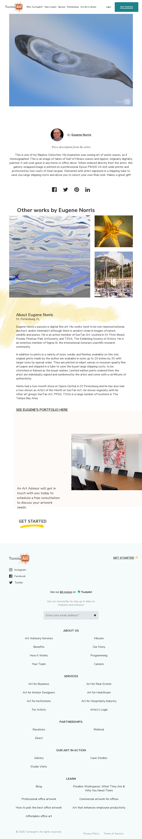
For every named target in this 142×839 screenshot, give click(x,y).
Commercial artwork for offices (99, 799)
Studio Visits (39, 767)
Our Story (99, 647)
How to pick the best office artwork (39, 808)
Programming (98, 655)
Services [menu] (61, 7)
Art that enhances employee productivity (98, 808)
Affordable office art (39, 816)
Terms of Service (113, 833)
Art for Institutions (39, 701)
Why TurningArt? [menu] (35, 7)
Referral (99, 730)
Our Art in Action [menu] (88, 7)
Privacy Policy (91, 833)
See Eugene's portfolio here (42, 410)
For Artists (39, 710)
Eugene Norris (81, 135)
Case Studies (98, 758)
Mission (99, 638)
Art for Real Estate (98, 684)
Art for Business (38, 684)
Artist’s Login (99, 710)
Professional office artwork (38, 799)
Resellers (39, 730)
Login (108, 7)
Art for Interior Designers (39, 693)
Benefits (38, 647)
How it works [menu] (50, 7)
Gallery (39, 758)
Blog (39, 786)
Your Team (39, 664)
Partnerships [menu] (73, 7)
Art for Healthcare (99, 693)
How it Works (39, 655)
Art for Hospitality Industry (98, 701)
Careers (99, 664)
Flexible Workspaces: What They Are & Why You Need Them (99, 788)
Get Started (126, 6)
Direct (39, 738)
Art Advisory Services (39, 638)
